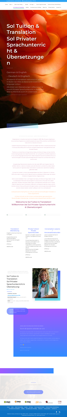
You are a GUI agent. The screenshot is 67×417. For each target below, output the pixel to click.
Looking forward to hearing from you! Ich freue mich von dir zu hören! (17, 311)
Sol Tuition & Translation (18, 7)
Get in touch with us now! (33, 395)
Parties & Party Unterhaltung (54, 4)
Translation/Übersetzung (14, 230)
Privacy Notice (51, 7)
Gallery (27, 7)
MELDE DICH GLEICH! (25, 347)
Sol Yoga (31, 4)
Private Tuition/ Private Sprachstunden (33, 230)
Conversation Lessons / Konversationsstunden (52, 230)
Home (6, 4)
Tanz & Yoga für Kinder (41, 4)
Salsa (10, 4)
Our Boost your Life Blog (35, 7)
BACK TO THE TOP (10, 289)
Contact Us (58, 7)
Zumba (26, 4)
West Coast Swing (18, 4)
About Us (45, 7)
